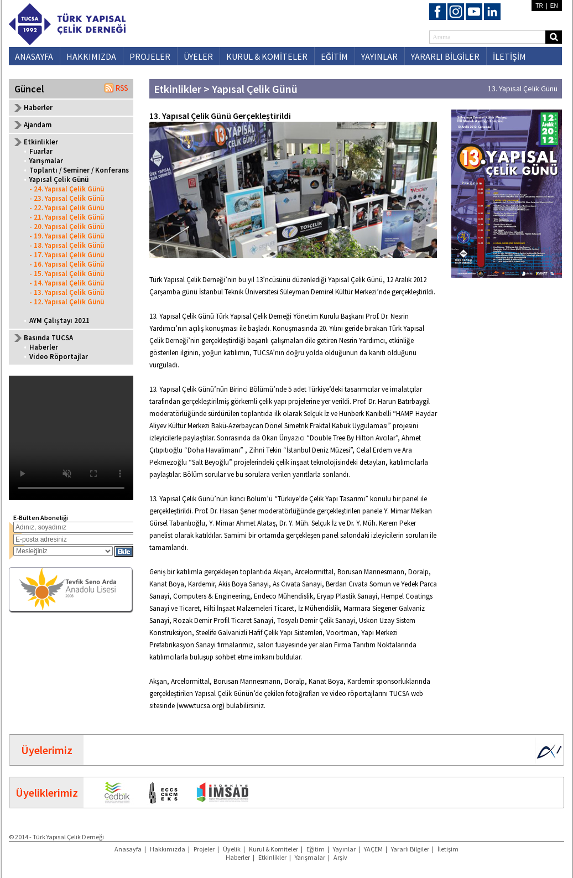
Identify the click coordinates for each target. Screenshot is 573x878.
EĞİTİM (334, 56)
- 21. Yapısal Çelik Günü (66, 217)
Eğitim (315, 849)
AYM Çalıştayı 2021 (59, 320)
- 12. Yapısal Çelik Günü (66, 301)
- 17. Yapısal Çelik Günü (66, 254)
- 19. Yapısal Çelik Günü (66, 236)
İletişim (448, 849)
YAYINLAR (379, 56)
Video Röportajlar (58, 356)
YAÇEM (373, 849)
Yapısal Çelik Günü (58, 179)
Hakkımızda (167, 849)
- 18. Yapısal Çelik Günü (66, 245)
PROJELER (149, 56)
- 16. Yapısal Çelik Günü (66, 264)
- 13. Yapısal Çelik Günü (66, 292)
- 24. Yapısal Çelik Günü (66, 189)
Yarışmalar (46, 160)
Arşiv (340, 857)
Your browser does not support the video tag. (71, 438)
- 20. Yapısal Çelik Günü (66, 226)
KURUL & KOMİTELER (267, 56)
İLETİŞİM (509, 56)
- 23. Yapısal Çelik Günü (66, 198)
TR (539, 6)
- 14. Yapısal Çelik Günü (66, 283)
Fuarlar (41, 151)
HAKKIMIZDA (91, 56)
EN (554, 6)
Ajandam (37, 124)
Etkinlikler (272, 857)
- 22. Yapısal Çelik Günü (66, 207)
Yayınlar (344, 849)
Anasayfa (128, 849)
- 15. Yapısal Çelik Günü (66, 273)
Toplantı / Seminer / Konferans (79, 170)
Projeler (204, 849)
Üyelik (232, 849)
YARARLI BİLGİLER (445, 56)
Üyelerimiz (46, 750)
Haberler (38, 107)
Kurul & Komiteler (273, 849)
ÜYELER (198, 56)
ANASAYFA (34, 56)
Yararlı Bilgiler (410, 849)
